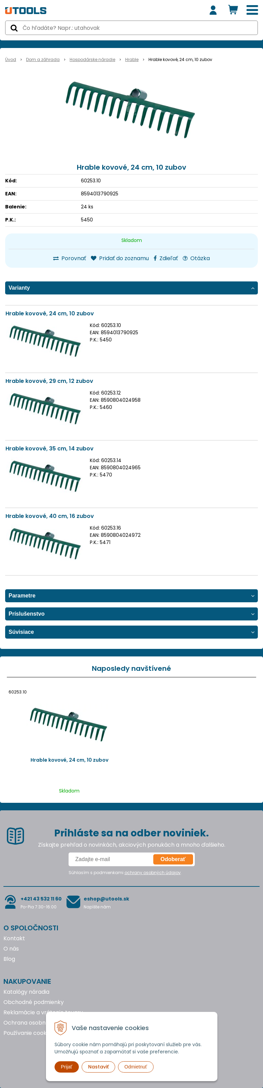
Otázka (196, 258)
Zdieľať (166, 258)
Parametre (22, 596)
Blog (9, 959)
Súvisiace (21, 632)
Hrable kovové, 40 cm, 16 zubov (49, 516)
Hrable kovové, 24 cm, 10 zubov (49, 313)
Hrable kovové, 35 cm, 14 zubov (49, 448)
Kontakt (14, 938)
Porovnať (69, 258)
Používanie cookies (28, 1033)
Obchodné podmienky (33, 1002)
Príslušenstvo (27, 614)
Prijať (66, 1066)
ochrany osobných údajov (152, 872)
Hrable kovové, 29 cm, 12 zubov (49, 381)
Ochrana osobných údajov (38, 1023)
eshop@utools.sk (106, 898)
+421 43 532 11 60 (41, 898)
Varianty (19, 288)
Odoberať (173, 859)
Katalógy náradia (26, 992)
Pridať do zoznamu (120, 258)
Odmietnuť (135, 1066)
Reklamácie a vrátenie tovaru (43, 1012)
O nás (11, 949)
